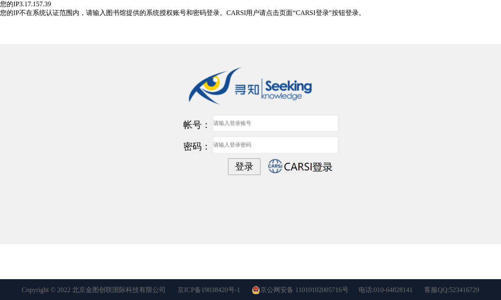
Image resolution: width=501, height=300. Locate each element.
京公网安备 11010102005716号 (300, 290)
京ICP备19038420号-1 (208, 289)
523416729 (464, 289)
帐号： (197, 125)
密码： (197, 146)
